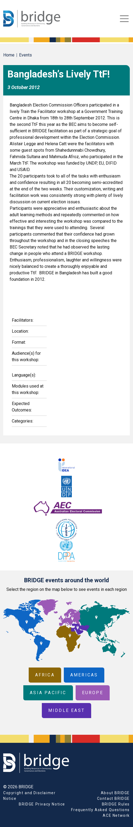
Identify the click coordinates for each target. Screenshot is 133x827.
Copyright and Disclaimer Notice (29, 796)
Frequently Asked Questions (100, 810)
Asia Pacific (48, 692)
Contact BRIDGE (113, 798)
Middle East (66, 710)
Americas (84, 674)
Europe (92, 692)
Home (8, 55)
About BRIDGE (115, 793)
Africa (45, 674)
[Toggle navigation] (124, 18)
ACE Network (116, 815)
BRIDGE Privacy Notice (42, 804)
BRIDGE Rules (116, 804)
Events (25, 55)
